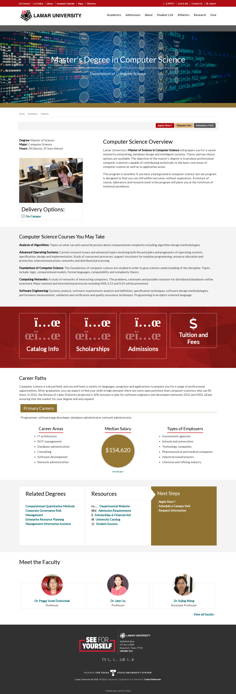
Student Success (107, 524)
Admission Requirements (114, 510)
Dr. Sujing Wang (183, 588)
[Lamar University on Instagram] (115, 659)
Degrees (45, 113)
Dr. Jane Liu (117, 588)
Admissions (133, 15)
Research (200, 15)
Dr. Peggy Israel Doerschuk (52, 588)
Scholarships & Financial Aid (113, 515)
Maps (80, 3)
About (149, 15)
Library (50, 3)
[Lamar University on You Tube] (130, 659)
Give (213, 15)
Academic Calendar (66, 3)
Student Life (165, 15)
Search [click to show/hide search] (211, 3)
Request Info (184, 125)
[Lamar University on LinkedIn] (122, 659)
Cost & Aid (183, 3)
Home (22, 113)
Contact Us (197, 3)
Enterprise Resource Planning (44, 519)
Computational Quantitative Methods (50, 506)
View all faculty (204, 614)
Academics (114, 15)
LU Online (38, 3)
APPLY (168, 3)
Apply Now (164, 125)
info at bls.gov (117, 472)
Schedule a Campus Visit (174, 506)
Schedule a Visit (205, 125)
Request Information (172, 510)
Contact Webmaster (152, 679)
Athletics (184, 15)
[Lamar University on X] (104, 659)
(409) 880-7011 (126, 651)
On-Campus (33, 216)
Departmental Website (114, 506)
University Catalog (108, 519)
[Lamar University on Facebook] (109, 659)
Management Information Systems (48, 524)
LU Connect (24, 3)
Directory (91, 3)
